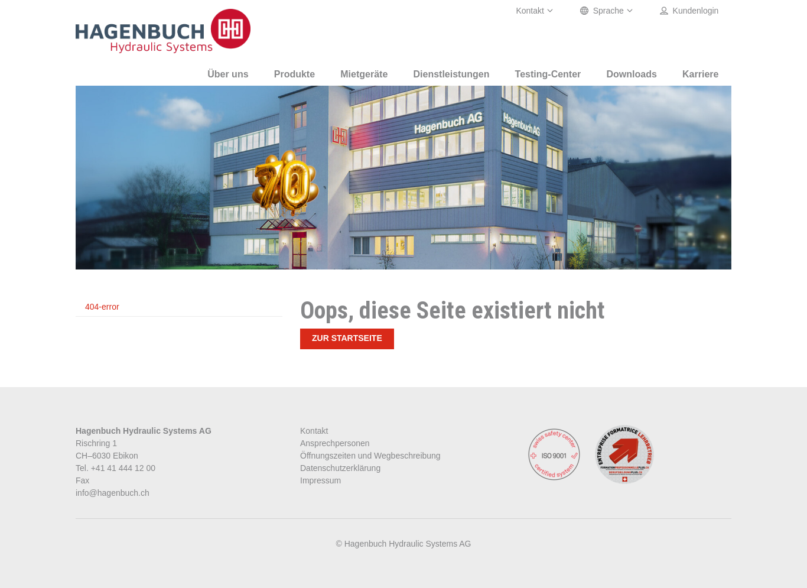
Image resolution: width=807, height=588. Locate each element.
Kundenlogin (689, 11)
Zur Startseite (347, 338)
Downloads (632, 74)
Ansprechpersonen (335, 443)
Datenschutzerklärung (340, 468)
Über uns (227, 74)
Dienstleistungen (452, 74)
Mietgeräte (364, 74)
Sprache (607, 11)
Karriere (700, 74)
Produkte (294, 74)
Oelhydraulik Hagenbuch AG (164, 31)
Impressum (320, 480)
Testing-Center (548, 74)
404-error (102, 306)
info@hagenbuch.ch (112, 493)
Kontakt (535, 11)
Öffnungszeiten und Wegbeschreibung (370, 455)
